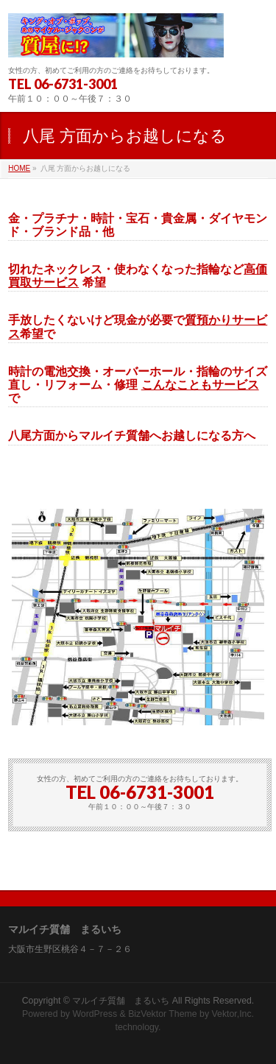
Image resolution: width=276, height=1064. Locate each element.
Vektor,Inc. (233, 1014)
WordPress (94, 1014)
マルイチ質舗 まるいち (120, 1001)
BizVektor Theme (162, 1014)
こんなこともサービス (200, 384)
